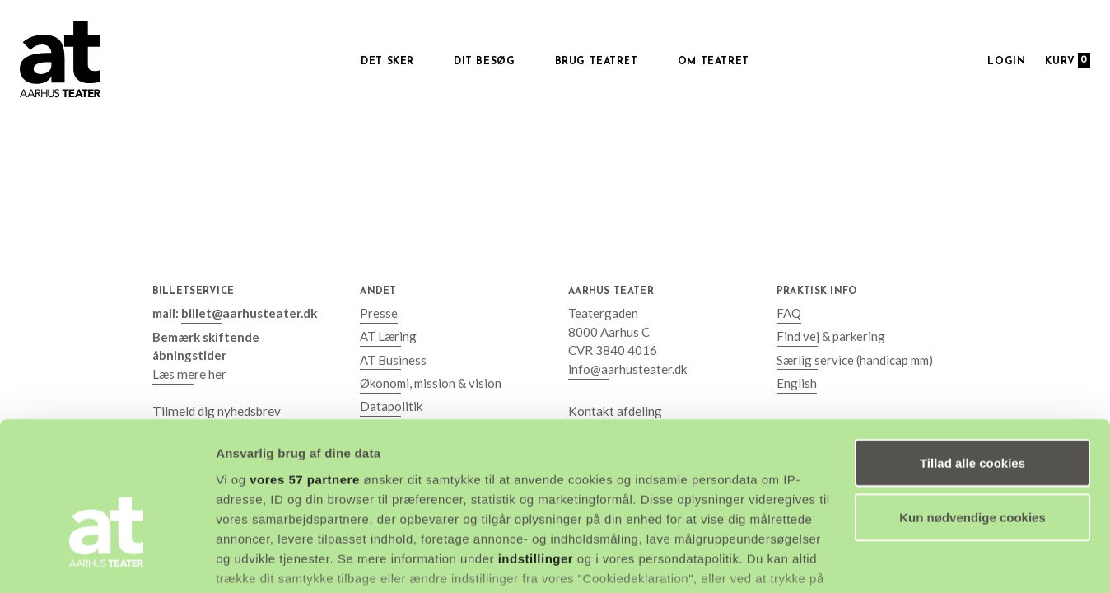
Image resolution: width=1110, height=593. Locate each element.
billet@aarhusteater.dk (248, 313)
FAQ (789, 313)
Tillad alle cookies (972, 362)
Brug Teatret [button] (596, 62)
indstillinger (536, 458)
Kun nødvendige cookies (972, 416)
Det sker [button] (387, 62)
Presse (379, 313)
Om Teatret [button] (713, 62)
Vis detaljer (249, 560)
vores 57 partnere (305, 378)
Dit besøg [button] (484, 62)
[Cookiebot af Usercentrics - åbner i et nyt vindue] (107, 561)
